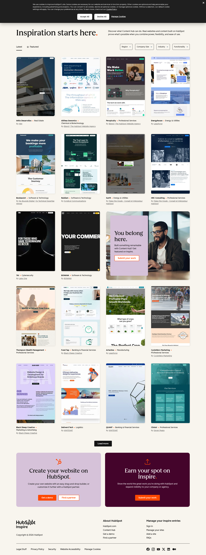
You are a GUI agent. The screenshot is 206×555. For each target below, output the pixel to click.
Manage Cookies (120, 16)
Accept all (84, 17)
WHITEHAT (68, 430)
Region (125, 47)
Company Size (143, 47)
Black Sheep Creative (73, 353)
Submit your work (127, 258)
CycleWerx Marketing (163, 356)
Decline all (101, 17)
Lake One (23, 278)
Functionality (179, 47)
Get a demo (47, 497)
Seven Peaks (159, 430)
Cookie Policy (111, 9)
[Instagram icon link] (153, 549)
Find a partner (69, 497)
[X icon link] (163, 549)
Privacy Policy (37, 549)
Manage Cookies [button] (93, 549)
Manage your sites (155, 530)
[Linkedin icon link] (168, 549)
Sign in (149, 526)
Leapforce (158, 124)
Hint (20, 124)
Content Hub (109, 530)
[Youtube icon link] (158, 549)
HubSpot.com (109, 526)
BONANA (68, 278)
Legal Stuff (21, 549)
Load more (103, 443)
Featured (32, 47)
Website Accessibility (70, 549)
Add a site (151, 534)
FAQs (148, 538)
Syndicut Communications (75, 201)
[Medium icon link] (174, 549)
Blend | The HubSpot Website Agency (80, 126)
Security (52, 549)
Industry (161, 47)
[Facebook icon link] (148, 549)
